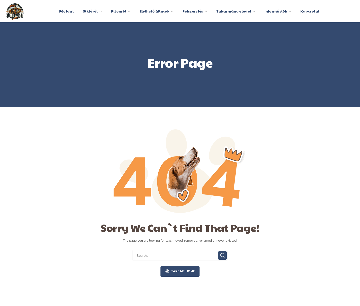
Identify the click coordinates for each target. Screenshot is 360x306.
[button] (179, 271)
